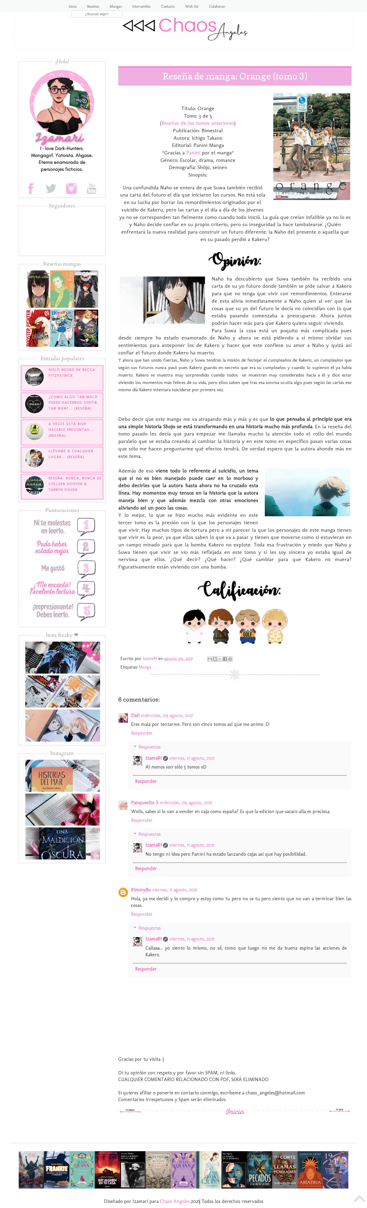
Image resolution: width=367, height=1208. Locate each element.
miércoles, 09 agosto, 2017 (167, 715)
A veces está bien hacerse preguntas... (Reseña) (71, 429)
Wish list (191, 6)
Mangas (116, 6)
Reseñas (93, 6)
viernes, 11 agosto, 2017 (192, 758)
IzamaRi (153, 758)
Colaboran (217, 6)
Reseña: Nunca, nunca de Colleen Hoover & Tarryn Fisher (75, 484)
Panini (193, 152)
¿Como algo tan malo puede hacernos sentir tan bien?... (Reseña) (73, 402)
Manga (145, 667)
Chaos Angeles (175, 1201)
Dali (135, 715)
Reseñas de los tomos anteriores (197, 123)
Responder (142, 733)
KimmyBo (141, 890)
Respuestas (150, 747)
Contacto (168, 6)
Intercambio (141, 6)
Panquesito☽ (144, 803)
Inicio (73, 6)
